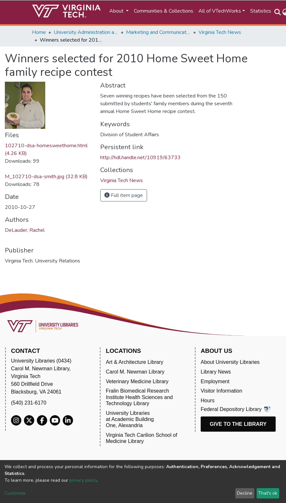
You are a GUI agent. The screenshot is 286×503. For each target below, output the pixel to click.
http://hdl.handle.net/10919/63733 (140, 157)
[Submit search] (278, 12)
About (117, 11)
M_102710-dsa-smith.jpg (46, 176)
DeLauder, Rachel (25, 230)
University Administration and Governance (86, 32)
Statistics (260, 11)
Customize (15, 493)
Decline (244, 493)
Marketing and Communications (158, 32)
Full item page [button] (123, 195)
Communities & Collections (163, 11)
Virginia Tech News (219, 32)
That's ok (267, 493)
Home (39, 32)
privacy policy (83, 480)
